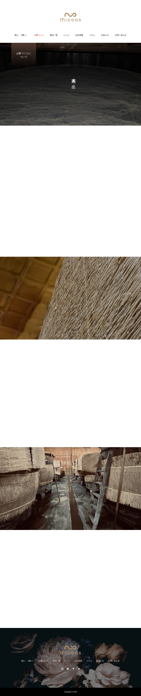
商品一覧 (54, 35)
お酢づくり (39, 35)
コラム (92, 35)
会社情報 (79, 35)
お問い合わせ (120, 35)
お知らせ (105, 35)
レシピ (66, 35)
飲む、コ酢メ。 (21, 35)
